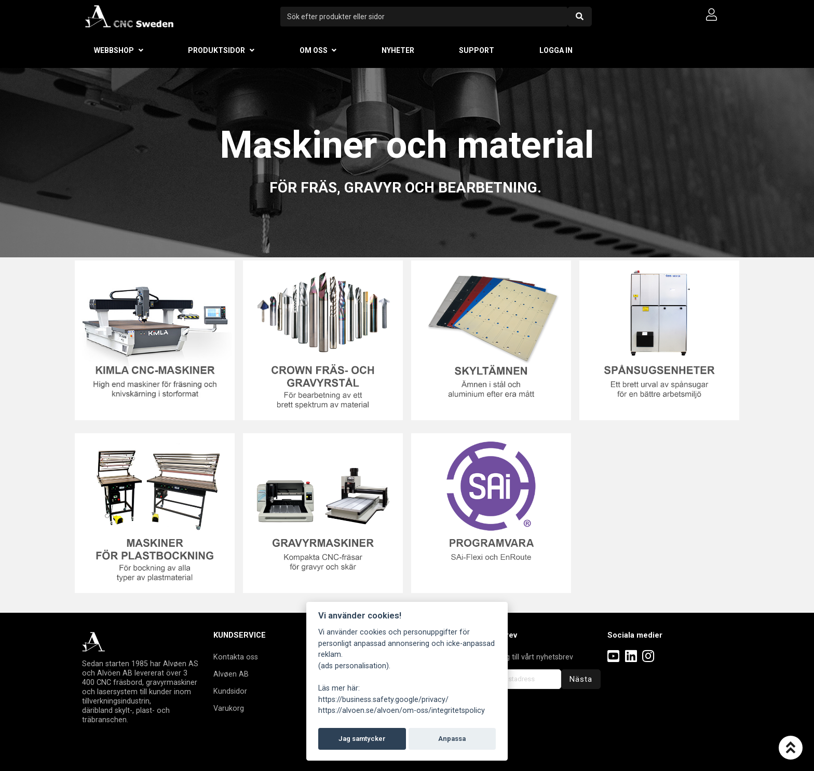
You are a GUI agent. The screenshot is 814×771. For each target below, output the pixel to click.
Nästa (580, 679)
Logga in (556, 50)
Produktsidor (216, 50)
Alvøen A (228, 674)
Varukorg (228, 708)
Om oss (314, 50)
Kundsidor (230, 691)
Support (476, 50)
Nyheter (398, 50)
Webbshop (114, 50)
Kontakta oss (235, 657)
